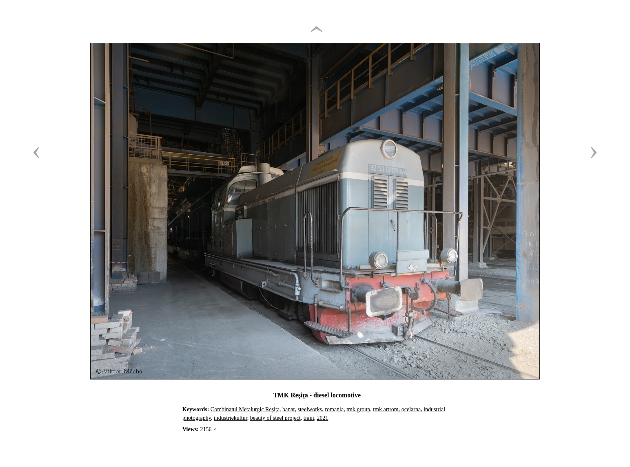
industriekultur (230, 418)
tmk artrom (386, 409)
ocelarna (411, 409)
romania (334, 409)
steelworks (309, 409)
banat (288, 409)
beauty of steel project (275, 418)
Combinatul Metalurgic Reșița (245, 409)
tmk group (358, 409)
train (309, 418)
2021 (322, 418)
